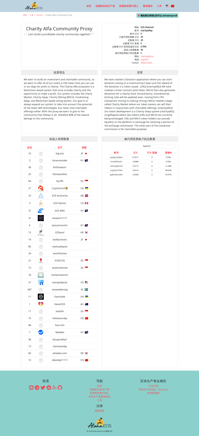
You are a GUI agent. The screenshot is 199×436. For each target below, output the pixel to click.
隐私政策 (99, 410)
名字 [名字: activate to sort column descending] (59, 147)
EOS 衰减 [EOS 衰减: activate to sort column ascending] (152, 152)
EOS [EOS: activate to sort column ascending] (135, 152)
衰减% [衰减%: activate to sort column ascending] (168, 152)
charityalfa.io (147, 56)
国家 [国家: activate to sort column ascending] (84, 147)
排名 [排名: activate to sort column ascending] (29, 147)
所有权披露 (153, 392)
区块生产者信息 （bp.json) (153, 389)
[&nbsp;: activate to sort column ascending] (41, 147)
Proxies (39, 15)
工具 (159, 6)
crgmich (144, 59)
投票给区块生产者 (105, 6)
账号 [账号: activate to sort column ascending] (116, 152)
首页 (88, 6)
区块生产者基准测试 (99, 396)
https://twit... (147, 62)
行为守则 (153, 386)
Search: (159, 146)
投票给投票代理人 (129, 6)
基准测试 (148, 6)
